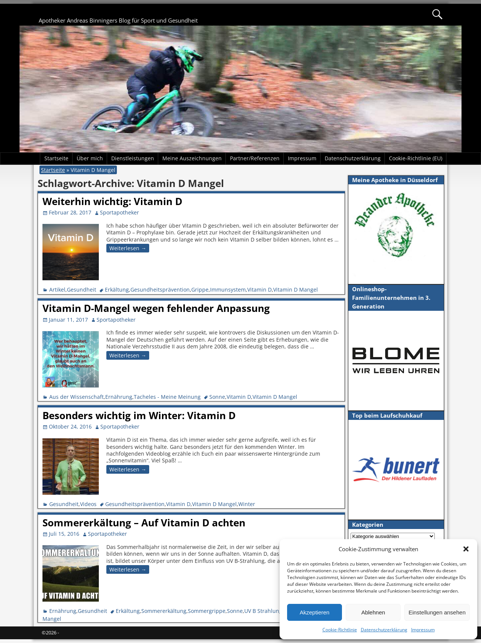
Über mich (90, 158)
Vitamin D (259, 289)
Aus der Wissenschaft (76, 396)
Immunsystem (228, 289)
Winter (246, 504)
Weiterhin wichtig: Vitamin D (112, 201)
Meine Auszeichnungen (192, 158)
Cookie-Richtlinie (339, 629)
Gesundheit (81, 289)
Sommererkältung (163, 610)
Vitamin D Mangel (295, 289)
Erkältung (117, 289)
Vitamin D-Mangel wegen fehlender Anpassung (156, 308)
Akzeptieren (314, 612)
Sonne (217, 396)
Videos (88, 504)
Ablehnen (373, 612)
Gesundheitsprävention (160, 289)
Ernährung (118, 396)
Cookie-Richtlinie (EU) (415, 158)
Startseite (56, 158)
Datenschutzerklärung (384, 629)
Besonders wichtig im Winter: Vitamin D (139, 415)
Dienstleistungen (132, 158)
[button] (466, 549)
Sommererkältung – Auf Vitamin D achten (143, 522)
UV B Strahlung (263, 610)
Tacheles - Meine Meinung (167, 396)
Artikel (57, 289)
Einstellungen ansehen (437, 612)
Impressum (423, 629)
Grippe (200, 289)
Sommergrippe (206, 610)
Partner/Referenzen (255, 158)
